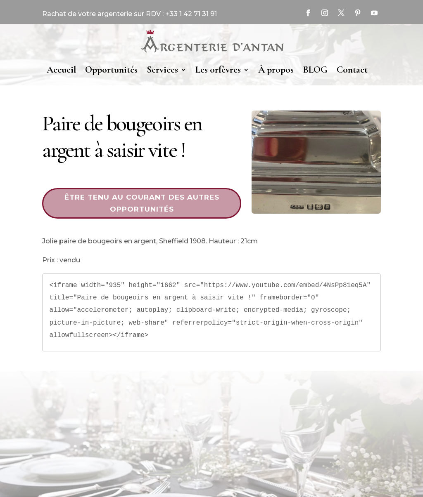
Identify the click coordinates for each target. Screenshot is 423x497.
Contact (352, 69)
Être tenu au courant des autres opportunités (141, 203)
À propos (276, 69)
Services (162, 69)
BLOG (315, 69)
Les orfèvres (218, 69)
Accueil (61, 69)
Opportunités (111, 69)
